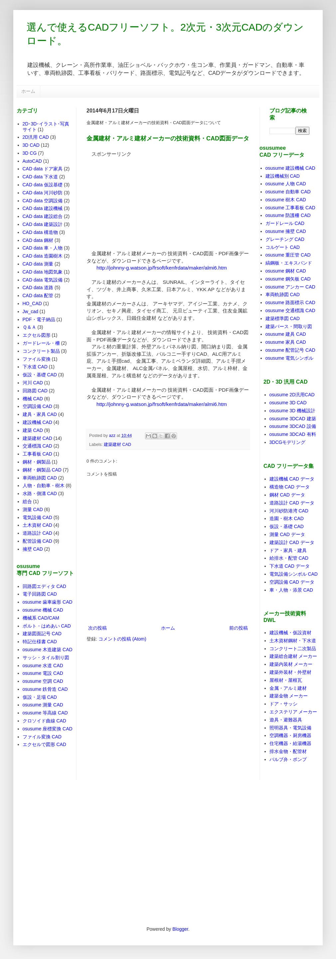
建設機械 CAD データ (291, 478)
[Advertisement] (136, 199)
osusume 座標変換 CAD (48, 728)
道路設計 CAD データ (291, 502)
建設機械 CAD (37, 422)
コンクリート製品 (41, 351)
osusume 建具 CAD (285, 334)
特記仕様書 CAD (40, 641)
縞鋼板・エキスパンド (288, 263)
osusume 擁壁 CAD (285, 231)
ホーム (28, 91)
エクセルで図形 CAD (44, 744)
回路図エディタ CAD (44, 586)
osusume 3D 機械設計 (292, 410)
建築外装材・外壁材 (290, 672)
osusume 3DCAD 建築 (292, 418)
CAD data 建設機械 (43, 208)
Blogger (180, 929)
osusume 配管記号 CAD (290, 350)
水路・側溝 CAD (40, 493)
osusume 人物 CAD (285, 183)
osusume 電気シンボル (289, 358)
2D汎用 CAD (36, 137)
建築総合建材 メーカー (293, 656)
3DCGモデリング (287, 442)
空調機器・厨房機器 (290, 735)
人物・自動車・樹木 (44, 485)
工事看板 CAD (37, 454)
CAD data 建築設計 (43, 224)
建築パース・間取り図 (288, 326)
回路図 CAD (35, 390)
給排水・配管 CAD (288, 558)
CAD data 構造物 (40, 232)
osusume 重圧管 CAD (288, 255)
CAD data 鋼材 (38, 240)
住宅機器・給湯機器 (290, 743)
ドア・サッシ (283, 703)
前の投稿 (238, 628)
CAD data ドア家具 (43, 168)
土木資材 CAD (37, 525)
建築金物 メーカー (288, 695)
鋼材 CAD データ (287, 494)
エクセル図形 (37, 335)
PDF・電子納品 (39, 319)
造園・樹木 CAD (286, 518)
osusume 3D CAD (288, 402)
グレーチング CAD (284, 239)
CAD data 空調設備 (43, 200)
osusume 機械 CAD (43, 610)
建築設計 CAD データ (291, 542)
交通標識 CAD (37, 446)
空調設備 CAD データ (291, 582)
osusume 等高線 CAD (45, 712)
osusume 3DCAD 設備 (292, 426)
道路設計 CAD (37, 533)
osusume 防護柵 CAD (288, 215)
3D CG (30, 153)
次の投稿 (97, 628)
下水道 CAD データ (289, 566)
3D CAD (31, 145)
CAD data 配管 (38, 295)
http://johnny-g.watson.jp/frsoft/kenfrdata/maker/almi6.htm (161, 268)
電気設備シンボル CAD (293, 574)
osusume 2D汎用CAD (292, 394)
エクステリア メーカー (293, 711)
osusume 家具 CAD (285, 342)
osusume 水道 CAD (43, 665)
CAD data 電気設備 (43, 280)
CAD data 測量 (38, 264)
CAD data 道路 (38, 287)
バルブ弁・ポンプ (288, 759)
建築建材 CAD (117, 444)
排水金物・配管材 (288, 751)
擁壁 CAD (33, 549)
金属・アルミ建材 (288, 688)
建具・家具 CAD (40, 414)
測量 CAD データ (287, 534)
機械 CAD (33, 398)
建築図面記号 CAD (42, 633)
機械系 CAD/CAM (41, 618)
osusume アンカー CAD (290, 286)
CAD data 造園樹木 (43, 256)
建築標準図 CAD (282, 318)
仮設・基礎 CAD (40, 374)
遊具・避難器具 (285, 719)
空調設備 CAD (37, 406)
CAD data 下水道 (40, 176)
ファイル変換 (37, 359)
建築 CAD (33, 430)
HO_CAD (32, 303)
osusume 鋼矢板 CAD (288, 279)
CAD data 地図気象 (43, 272)
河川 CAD (33, 382)
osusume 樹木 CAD (285, 199)
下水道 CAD (35, 366)
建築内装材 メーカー (291, 664)
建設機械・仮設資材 (290, 632)
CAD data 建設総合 (43, 216)
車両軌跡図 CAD (40, 477)
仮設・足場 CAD (40, 697)
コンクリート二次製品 (292, 648)
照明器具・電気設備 (290, 727)
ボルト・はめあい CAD (47, 626)
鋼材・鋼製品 (37, 462)
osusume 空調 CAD (43, 681)
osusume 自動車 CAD (288, 191)
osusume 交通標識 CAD (290, 310)
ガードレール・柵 (41, 343)
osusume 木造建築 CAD (48, 649)
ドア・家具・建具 (288, 550)
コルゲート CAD (282, 247)
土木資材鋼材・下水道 (292, 640)
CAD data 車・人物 (43, 248)
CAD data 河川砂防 (43, 192)
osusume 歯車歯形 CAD (48, 602)
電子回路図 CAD (40, 594)
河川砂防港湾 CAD (288, 510)
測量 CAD (33, 509)
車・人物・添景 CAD (291, 590)
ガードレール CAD (284, 223)
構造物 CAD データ (289, 486)
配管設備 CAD (37, 541)
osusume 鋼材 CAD (285, 271)
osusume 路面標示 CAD (290, 302)
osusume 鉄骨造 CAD (45, 689)
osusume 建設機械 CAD (290, 168)
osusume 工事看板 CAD (290, 207)
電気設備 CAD (37, 517)
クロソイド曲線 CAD (44, 720)
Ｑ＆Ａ (29, 327)
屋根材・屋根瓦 (285, 680)
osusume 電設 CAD (43, 673)
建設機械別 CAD (282, 176)
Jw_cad (30, 311)
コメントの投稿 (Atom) (122, 639)
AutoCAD (32, 161)
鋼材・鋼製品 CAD (42, 470)
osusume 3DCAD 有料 (292, 434)
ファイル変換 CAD (42, 736)
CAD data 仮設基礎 (43, 184)
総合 (27, 501)
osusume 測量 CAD (43, 704)
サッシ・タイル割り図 (46, 657)
